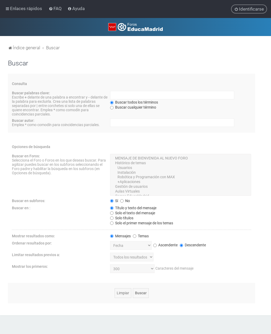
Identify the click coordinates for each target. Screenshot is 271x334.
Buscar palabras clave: (31, 93)
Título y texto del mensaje (133, 208)
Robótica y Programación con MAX (180, 177)
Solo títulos (121, 218)
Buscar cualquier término (133, 107)
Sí (114, 200)
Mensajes (120, 236)
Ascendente (165, 245)
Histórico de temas (180, 163)
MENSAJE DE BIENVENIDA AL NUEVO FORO (180, 158)
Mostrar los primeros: (30, 266)
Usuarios (180, 167)
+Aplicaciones (180, 182)
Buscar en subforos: (28, 200)
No (125, 200)
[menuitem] (55, 8)
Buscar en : (21, 208)
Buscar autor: (23, 120)
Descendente (193, 245)
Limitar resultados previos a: (36, 254)
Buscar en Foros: (26, 156)
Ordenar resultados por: (32, 243)
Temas (141, 236)
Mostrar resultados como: (33, 236)
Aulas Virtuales (180, 191)
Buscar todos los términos (134, 102)
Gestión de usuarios (180, 186)
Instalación (180, 172)
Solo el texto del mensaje (132, 213)
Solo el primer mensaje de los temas (141, 223)
